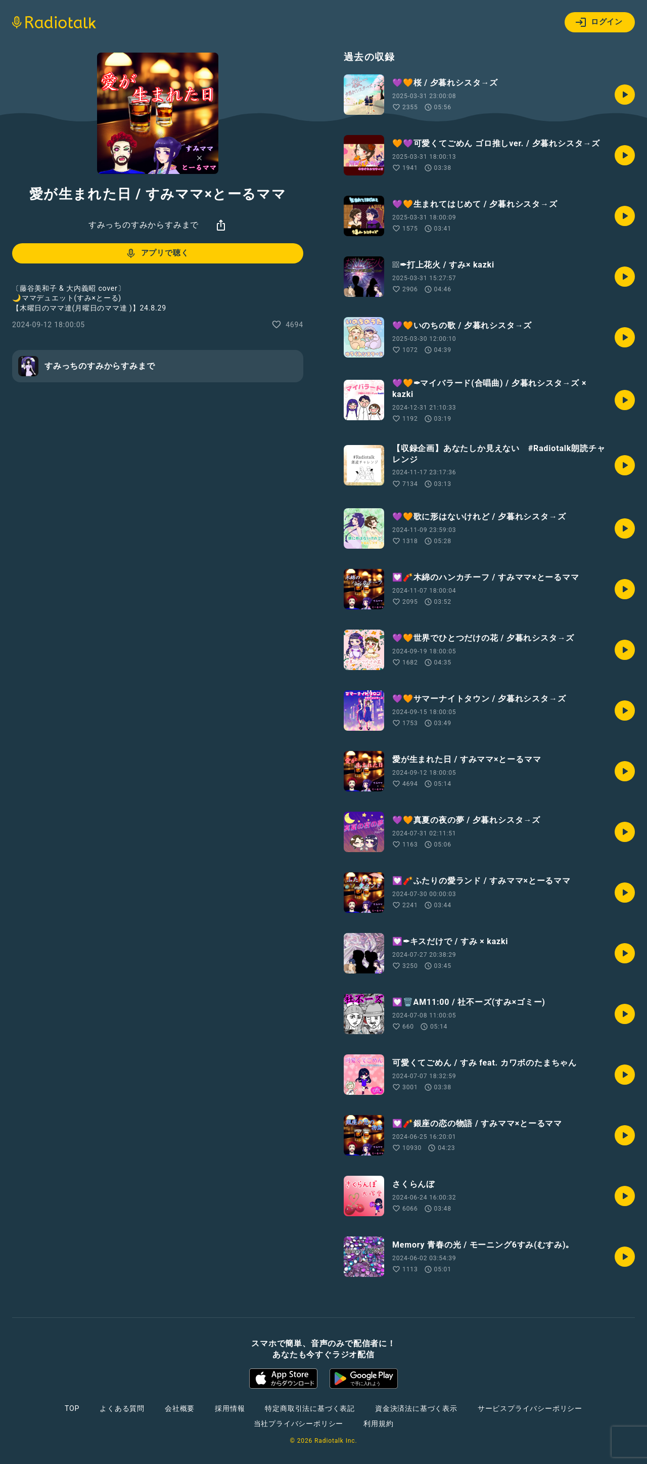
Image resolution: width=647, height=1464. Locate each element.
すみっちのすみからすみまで (143, 225)
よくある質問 (122, 1408)
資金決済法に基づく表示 (416, 1408)
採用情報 (230, 1408)
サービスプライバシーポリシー (530, 1408)
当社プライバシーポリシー (299, 1423)
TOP (72, 1408)
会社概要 (180, 1408)
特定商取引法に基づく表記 (310, 1408)
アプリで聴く (157, 253)
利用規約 (378, 1423)
